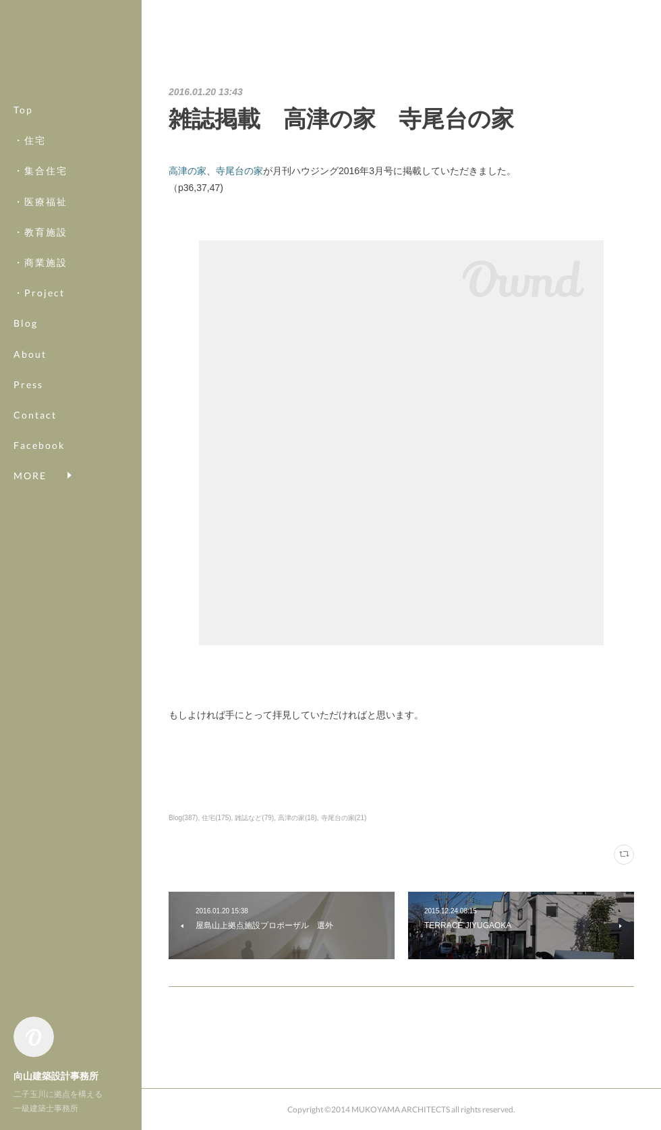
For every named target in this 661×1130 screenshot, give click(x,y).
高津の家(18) (297, 818)
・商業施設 (40, 262)
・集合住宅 (40, 170)
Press (28, 384)
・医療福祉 (40, 201)
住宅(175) (216, 818)
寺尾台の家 (239, 170)
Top (23, 109)
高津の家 (187, 170)
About (30, 354)
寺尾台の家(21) (344, 818)
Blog (25, 323)
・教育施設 (40, 232)
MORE (30, 445)
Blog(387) (183, 818)
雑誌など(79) (254, 818)
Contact (35, 415)
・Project (39, 292)
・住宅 (29, 140)
